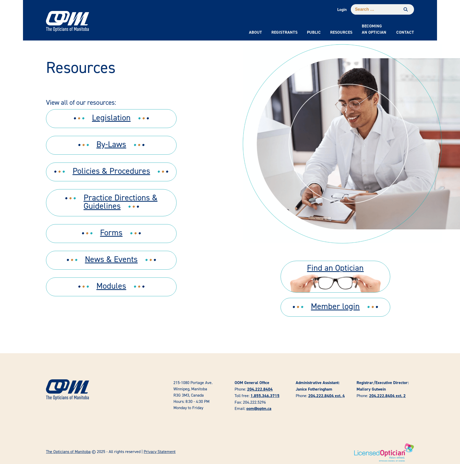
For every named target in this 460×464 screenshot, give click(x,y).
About (255, 32)
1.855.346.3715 (265, 395)
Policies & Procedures (111, 171)
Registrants (284, 32)
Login (342, 9)
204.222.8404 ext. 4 (326, 395)
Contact (405, 32)
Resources (341, 32)
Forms (111, 232)
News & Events (111, 259)
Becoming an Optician (374, 29)
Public (314, 32)
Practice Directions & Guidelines (121, 201)
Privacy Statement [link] (160, 451)
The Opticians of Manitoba (68, 451)
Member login (335, 306)
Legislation (111, 117)
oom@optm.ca (258, 408)
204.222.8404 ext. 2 (387, 395)
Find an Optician (335, 268)
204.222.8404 (260, 389)
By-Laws (111, 144)
